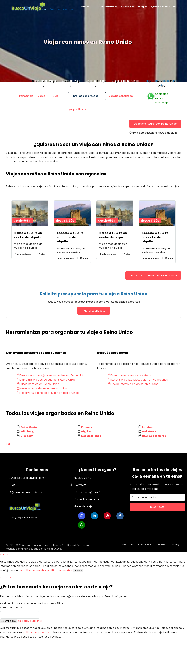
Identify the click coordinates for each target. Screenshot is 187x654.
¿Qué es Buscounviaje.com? (27, 478)
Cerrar (5, 577)
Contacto (80, 485)
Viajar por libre (74, 109)
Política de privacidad (144, 488)
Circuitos (83, 6)
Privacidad (128, 544)
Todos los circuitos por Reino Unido (153, 275)
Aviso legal (175, 544)
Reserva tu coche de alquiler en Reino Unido (48, 392)
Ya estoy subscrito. (30, 620)
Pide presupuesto (93, 310)
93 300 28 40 (82, 478)
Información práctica (85, 96)
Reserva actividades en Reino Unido (42, 388)
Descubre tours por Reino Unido (155, 123)
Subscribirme (8, 621)
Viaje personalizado (121, 96)
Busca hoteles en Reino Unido (38, 384)
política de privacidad (37, 632)
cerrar (4, 554)
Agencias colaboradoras (25, 492)
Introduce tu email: (11, 607)
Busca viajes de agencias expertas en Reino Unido (51, 375)
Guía (55, 96)
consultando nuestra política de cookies (45, 570)
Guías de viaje (105, 6)
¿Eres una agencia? (87, 492)
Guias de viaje (83, 506)
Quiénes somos (160, 6)
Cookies (160, 544)
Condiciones (145, 544)
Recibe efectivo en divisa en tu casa (133, 384)
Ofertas (126, 6)
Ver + (9, 443)
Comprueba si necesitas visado (130, 375)
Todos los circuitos (86, 499)
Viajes (41, 96)
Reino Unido (26, 96)
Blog (141, 6)
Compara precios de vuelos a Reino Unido (46, 379)
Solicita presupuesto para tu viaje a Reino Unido (94, 294)
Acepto (78, 570)
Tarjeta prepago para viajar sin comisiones (138, 379)
